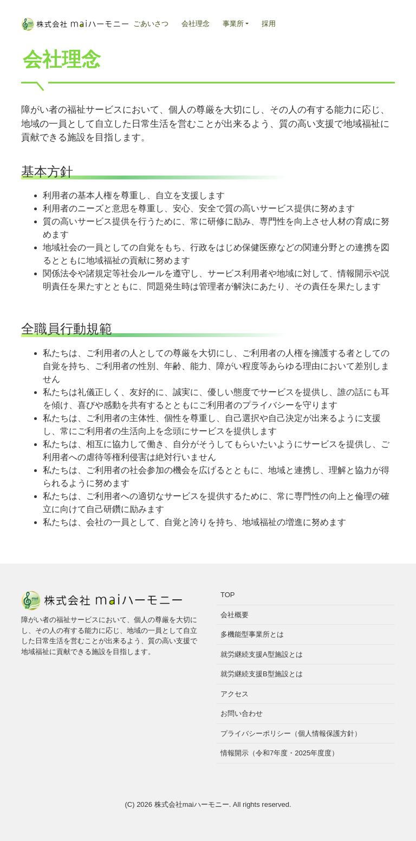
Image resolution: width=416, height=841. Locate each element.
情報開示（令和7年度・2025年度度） (279, 753)
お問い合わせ (241, 713)
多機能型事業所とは (252, 634)
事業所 (233, 24)
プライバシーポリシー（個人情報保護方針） (290, 733)
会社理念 (195, 24)
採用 (269, 24)
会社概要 (234, 615)
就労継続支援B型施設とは (261, 674)
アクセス (234, 694)
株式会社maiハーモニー (191, 804)
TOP (227, 595)
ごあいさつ (150, 24)
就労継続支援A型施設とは (261, 654)
